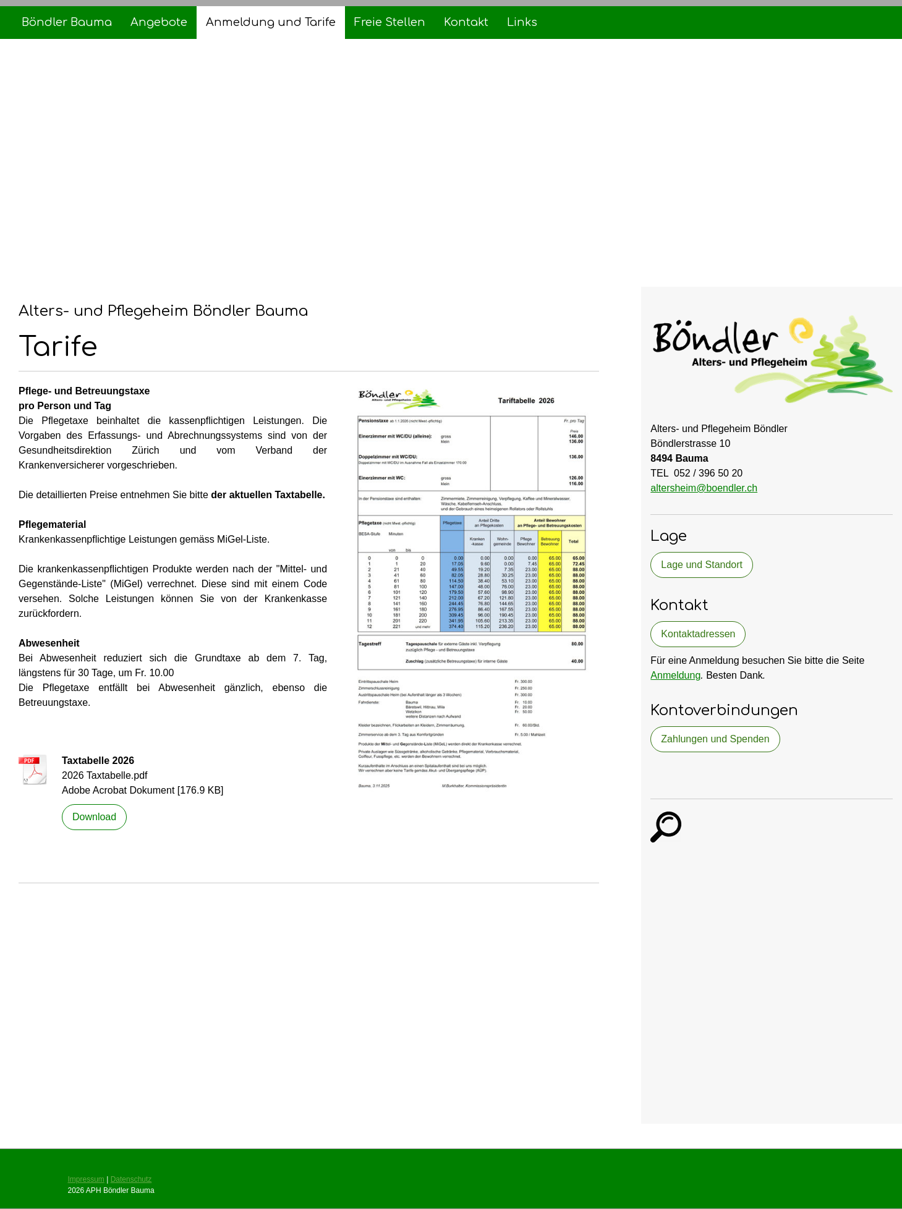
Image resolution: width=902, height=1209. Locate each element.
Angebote (158, 22)
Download (94, 817)
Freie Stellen (389, 22)
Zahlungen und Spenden (715, 739)
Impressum (86, 1179)
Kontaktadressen (698, 634)
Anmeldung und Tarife (271, 22)
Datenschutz (131, 1179)
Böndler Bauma (67, 22)
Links (522, 22)
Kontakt (466, 22)
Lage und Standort (701, 564)
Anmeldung (675, 675)
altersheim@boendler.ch (703, 488)
